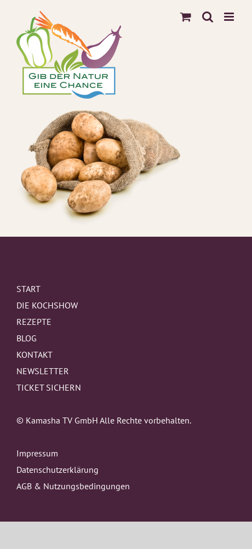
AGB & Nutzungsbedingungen (73, 486)
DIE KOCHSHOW (47, 305)
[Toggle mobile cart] (185, 16)
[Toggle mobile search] (207, 16)
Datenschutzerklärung (57, 469)
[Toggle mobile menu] (230, 16)
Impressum (37, 453)
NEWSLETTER (42, 370)
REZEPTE (33, 321)
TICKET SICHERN (48, 387)
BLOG (26, 338)
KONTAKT (34, 354)
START (28, 288)
